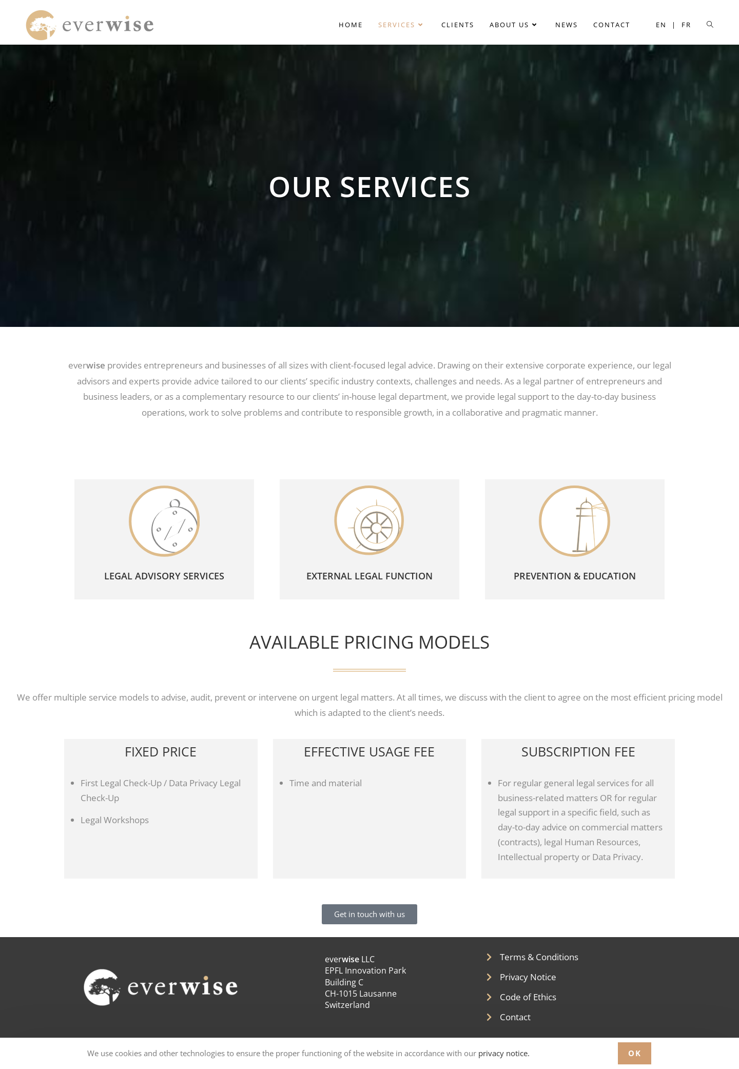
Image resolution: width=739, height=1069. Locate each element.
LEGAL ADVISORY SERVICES (164, 581)
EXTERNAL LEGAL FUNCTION (369, 581)
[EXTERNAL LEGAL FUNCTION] (369, 523)
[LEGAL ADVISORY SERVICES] (164, 523)
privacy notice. (503, 1053)
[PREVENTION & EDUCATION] (574, 523)
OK (634, 1053)
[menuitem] (666, 25)
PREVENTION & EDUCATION (575, 581)
